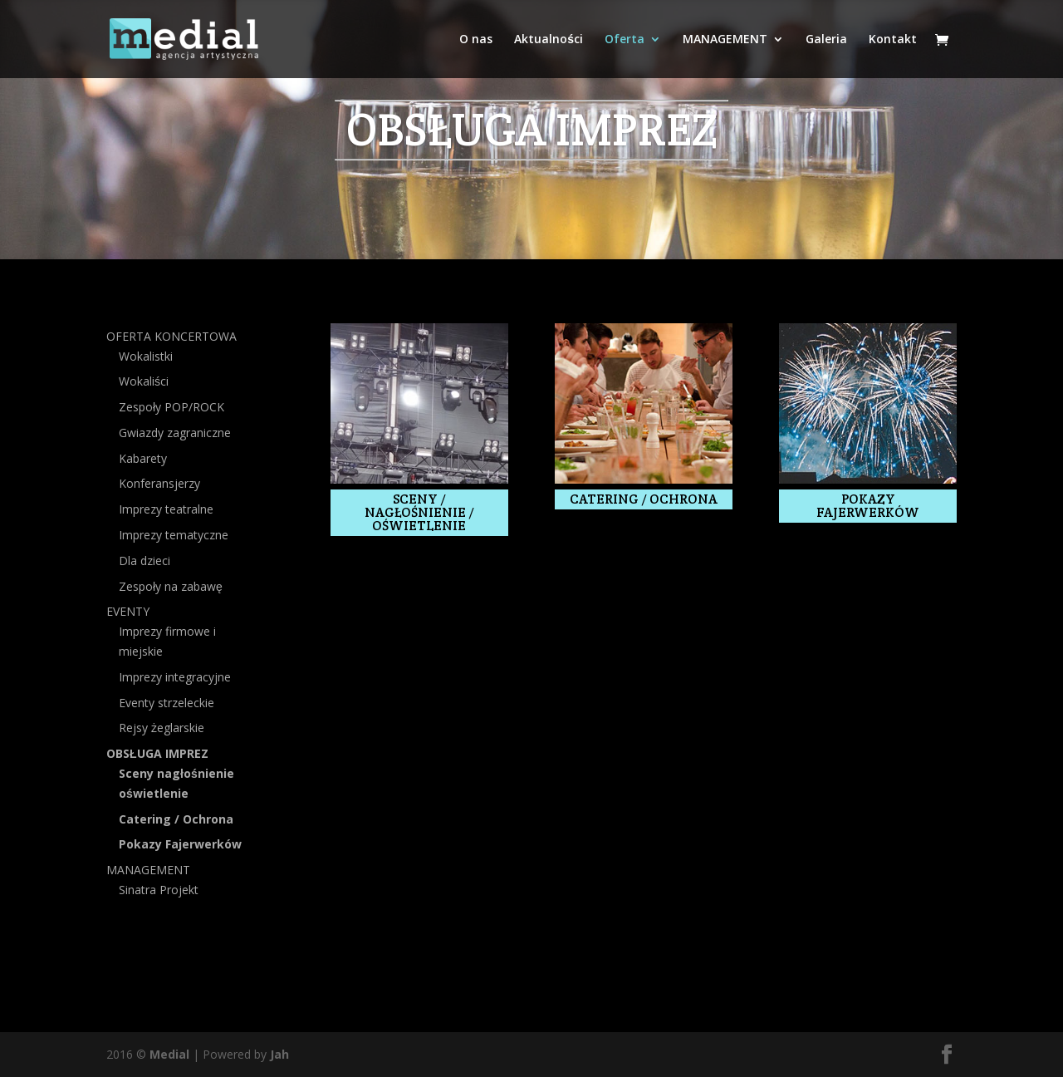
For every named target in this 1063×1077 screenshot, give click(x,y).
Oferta (624, 40)
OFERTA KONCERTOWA (171, 336)
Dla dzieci (144, 560)
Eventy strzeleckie (166, 703)
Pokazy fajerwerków (867, 505)
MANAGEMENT (725, 40)
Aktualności (548, 40)
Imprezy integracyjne (175, 677)
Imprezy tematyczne (173, 535)
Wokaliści (144, 381)
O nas (475, 40)
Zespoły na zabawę (171, 586)
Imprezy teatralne (166, 509)
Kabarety (143, 458)
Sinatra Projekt (158, 890)
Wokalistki (146, 356)
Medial (169, 1054)
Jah (279, 1054)
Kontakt (893, 40)
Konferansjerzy (159, 483)
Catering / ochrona (644, 499)
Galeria (826, 40)
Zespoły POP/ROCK (171, 407)
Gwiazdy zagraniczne (175, 432)
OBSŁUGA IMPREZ (157, 753)
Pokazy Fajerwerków (180, 844)
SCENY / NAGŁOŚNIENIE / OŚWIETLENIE (419, 512)
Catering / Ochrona (176, 819)
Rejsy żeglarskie (161, 727)
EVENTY (127, 611)
